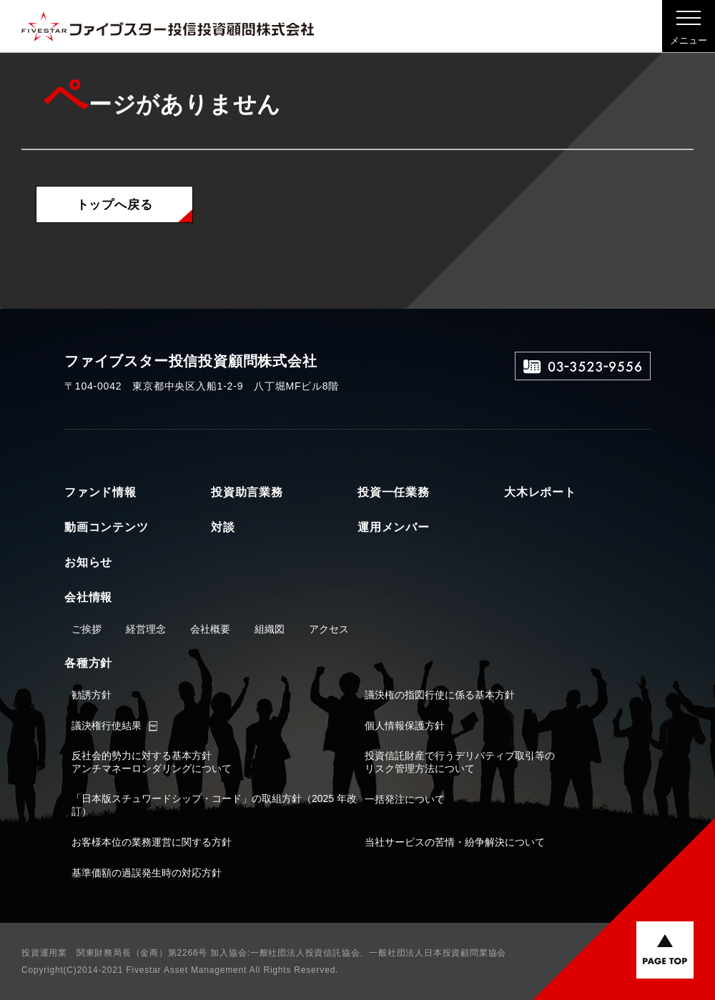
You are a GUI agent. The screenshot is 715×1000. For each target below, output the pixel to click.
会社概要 (210, 629)
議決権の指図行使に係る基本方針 (440, 695)
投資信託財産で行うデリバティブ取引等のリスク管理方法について (460, 762)
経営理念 (146, 629)
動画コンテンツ (106, 527)
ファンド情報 (100, 492)
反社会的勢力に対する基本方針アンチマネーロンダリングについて (152, 762)
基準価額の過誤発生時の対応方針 (147, 872)
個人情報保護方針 (405, 725)
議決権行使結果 (107, 725)
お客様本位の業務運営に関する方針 (152, 842)
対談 (223, 527)
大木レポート (540, 492)
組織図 (270, 629)
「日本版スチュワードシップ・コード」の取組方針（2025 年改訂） (214, 805)
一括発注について (405, 799)
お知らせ (88, 562)
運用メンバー (394, 527)
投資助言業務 (247, 492)
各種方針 (88, 663)
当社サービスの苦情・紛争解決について (455, 842)
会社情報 (88, 597)
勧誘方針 (92, 695)
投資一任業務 (394, 492)
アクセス (329, 629)
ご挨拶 (87, 629)
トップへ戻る (115, 205)
